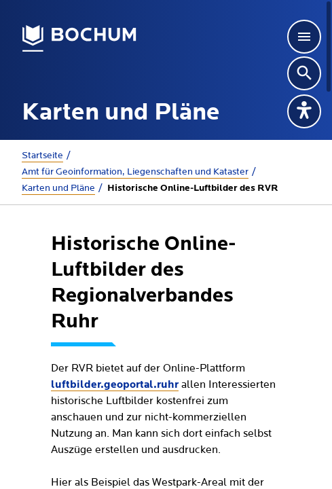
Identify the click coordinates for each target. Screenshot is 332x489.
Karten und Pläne (58, 188)
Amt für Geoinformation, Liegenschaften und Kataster (135, 172)
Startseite (42, 155)
